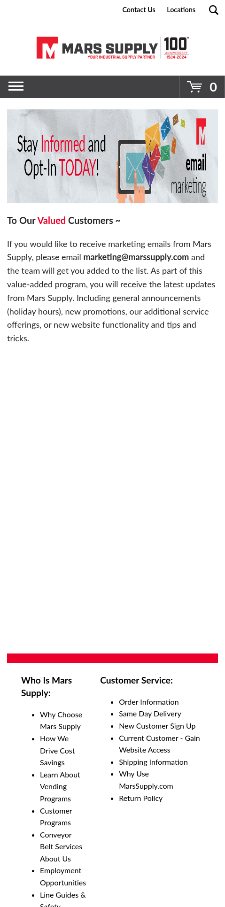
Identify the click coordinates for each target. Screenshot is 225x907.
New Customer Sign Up (157, 725)
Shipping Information (153, 761)
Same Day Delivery (150, 713)
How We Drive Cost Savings (57, 750)
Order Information (148, 701)
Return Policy (141, 797)
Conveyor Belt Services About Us (61, 846)
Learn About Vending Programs (60, 786)
